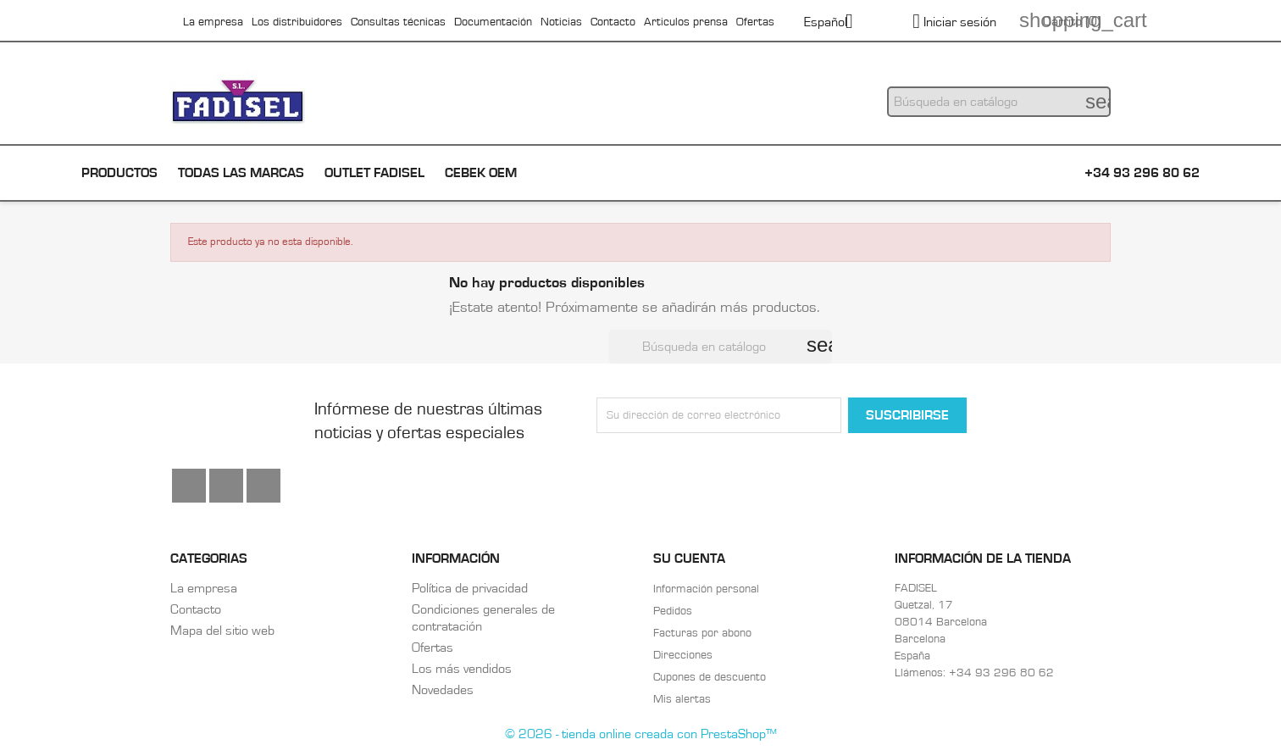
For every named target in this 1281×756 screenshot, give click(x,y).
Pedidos (672, 611)
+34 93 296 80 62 (1142, 173)
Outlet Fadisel (374, 173)
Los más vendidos (462, 668)
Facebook (189, 486)
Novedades (443, 690)
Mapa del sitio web (222, 630)
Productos (119, 173)
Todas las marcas (241, 173)
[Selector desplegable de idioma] (835, 23)
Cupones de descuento (709, 677)
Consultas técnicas (398, 22)
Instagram (263, 486)
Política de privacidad (470, 588)
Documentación (493, 22)
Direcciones (683, 655)
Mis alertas (682, 699)
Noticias (561, 22)
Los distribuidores (297, 22)
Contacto (613, 22)
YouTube (226, 486)
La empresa (213, 22)
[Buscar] (999, 101)
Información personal (706, 589)
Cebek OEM (481, 173)
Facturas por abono (702, 633)
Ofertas (755, 22)
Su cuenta (689, 558)
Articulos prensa (686, 22)
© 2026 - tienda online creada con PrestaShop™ (641, 734)
